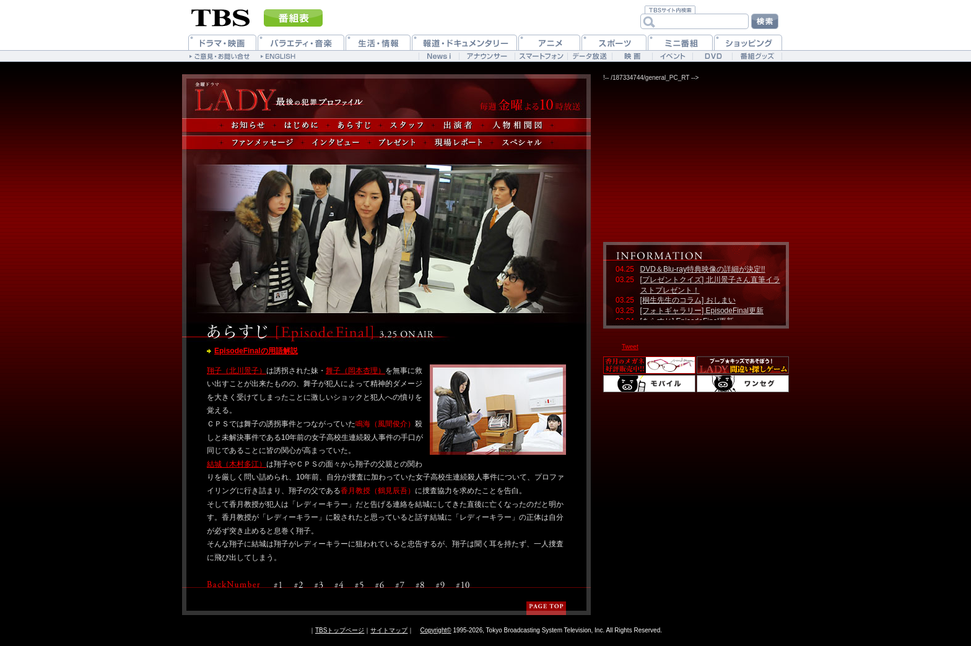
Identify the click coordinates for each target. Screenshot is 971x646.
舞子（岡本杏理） (355, 370)
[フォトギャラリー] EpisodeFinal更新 (702, 310)
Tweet (630, 346)
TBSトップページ (339, 630)
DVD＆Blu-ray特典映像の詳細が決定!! (702, 269)
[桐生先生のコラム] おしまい (688, 300)
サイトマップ (388, 630)
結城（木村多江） (236, 464)
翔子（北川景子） (236, 370)
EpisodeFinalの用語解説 (256, 351)
